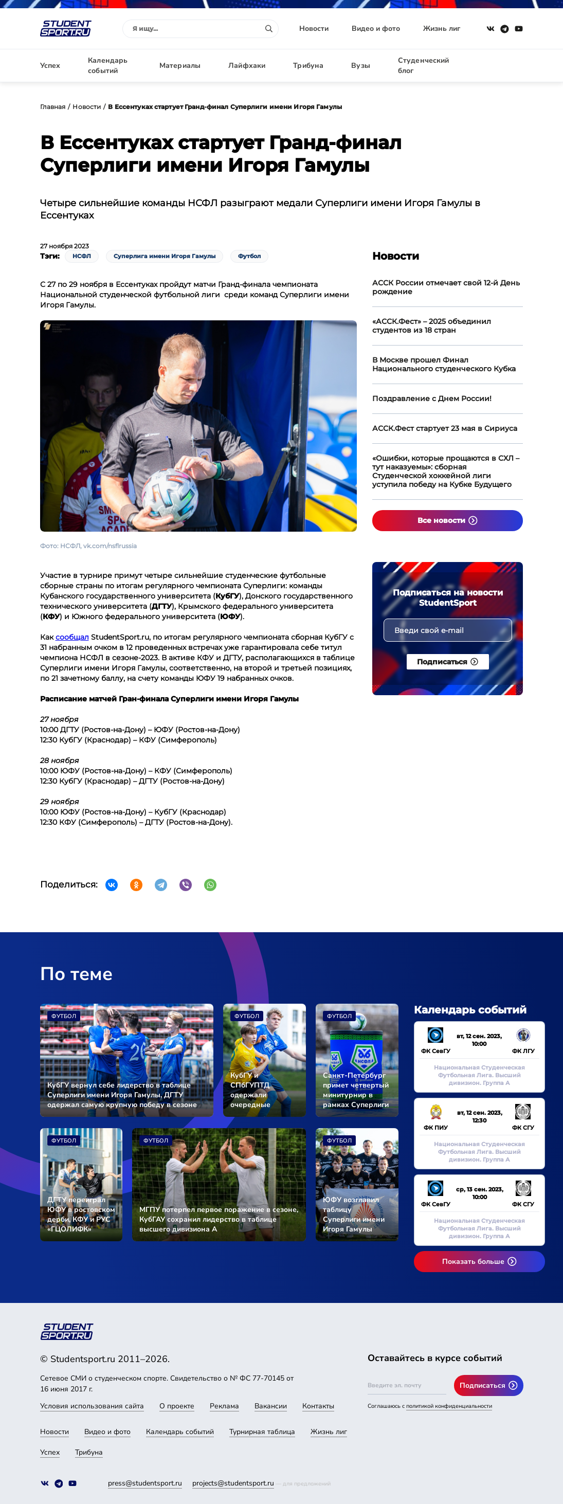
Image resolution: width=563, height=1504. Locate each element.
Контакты (318, 1406)
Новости (314, 28)
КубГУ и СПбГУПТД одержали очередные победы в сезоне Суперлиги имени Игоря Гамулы (261, 1090)
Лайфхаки (246, 65)
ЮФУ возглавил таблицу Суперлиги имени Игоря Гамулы (354, 1214)
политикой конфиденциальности (449, 1406)
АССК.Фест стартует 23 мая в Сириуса (444, 428)
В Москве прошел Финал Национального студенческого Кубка (444, 364)
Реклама (224, 1406)
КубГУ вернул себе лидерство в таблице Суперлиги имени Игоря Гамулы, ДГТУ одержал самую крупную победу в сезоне (122, 1095)
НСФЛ (81, 256)
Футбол (249, 256)
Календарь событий (108, 66)
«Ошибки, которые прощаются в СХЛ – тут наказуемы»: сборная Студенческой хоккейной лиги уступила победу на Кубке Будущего (445, 471)
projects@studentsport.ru (233, 1483)
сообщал (72, 637)
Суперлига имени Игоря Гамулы (164, 256)
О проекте (176, 1406)
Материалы (180, 65)
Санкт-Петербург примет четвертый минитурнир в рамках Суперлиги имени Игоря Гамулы (356, 1090)
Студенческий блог (423, 66)
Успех (50, 65)
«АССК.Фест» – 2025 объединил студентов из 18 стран (431, 326)
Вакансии (271, 1406)
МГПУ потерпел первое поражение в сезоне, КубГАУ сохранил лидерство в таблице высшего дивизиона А (218, 1219)
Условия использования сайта (92, 1406)
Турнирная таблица (262, 1432)
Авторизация (500, 65)
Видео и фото (376, 28)
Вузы (360, 65)
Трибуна (308, 65)
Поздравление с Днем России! (432, 398)
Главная (53, 107)
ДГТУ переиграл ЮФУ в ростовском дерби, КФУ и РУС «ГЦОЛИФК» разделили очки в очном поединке (81, 1214)
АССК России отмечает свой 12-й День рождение (446, 287)
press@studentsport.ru (145, 1483)
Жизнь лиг (441, 28)
